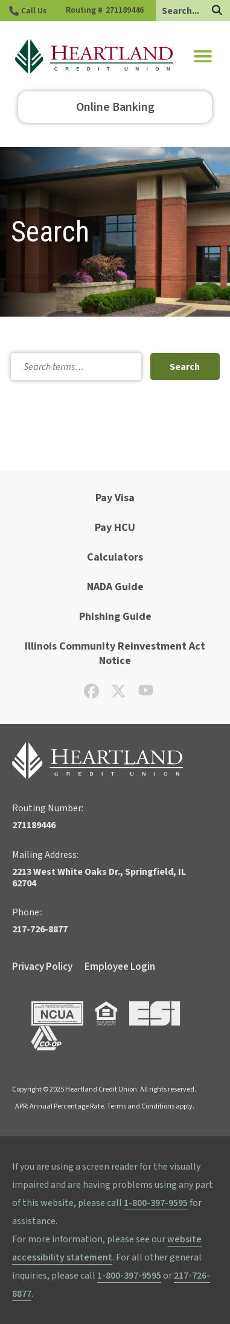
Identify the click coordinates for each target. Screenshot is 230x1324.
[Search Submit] (184, 366)
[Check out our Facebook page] (91, 695)
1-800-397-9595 (156, 1203)
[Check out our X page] (118, 695)
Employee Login (120, 967)
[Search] (217, 11)
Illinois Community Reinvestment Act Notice (115, 653)
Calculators (115, 557)
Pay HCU (115, 527)
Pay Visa (115, 498)
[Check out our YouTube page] (145, 693)
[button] (203, 56)
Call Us (33, 11)
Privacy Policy (42, 967)
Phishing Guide (115, 616)
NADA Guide (115, 586)
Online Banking (115, 107)
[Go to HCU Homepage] (94, 56)
